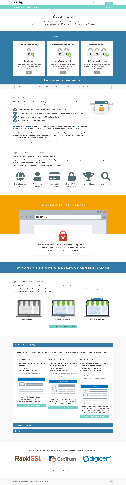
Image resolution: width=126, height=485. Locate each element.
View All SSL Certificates (24, 425)
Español (93, 3)
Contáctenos (37, 7)
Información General (24, 86)
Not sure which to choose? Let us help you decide (63, 80)
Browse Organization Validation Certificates (63, 407)
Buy (29, 72)
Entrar (100, 3)
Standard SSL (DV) (43, 86)
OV (72, 126)
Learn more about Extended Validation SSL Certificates (63, 326)
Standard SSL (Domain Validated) (22, 126)
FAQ (19, 431)
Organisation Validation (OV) (63, 86)
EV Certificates (80, 126)
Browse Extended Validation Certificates (94, 416)
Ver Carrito (108, 3)
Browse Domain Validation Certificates (31, 405)
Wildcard (102, 86)
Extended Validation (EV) (82, 86)
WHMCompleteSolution (66, 471)
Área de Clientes (19, 7)
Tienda (29, 7)
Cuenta (109, 7)
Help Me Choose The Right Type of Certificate (31, 345)
